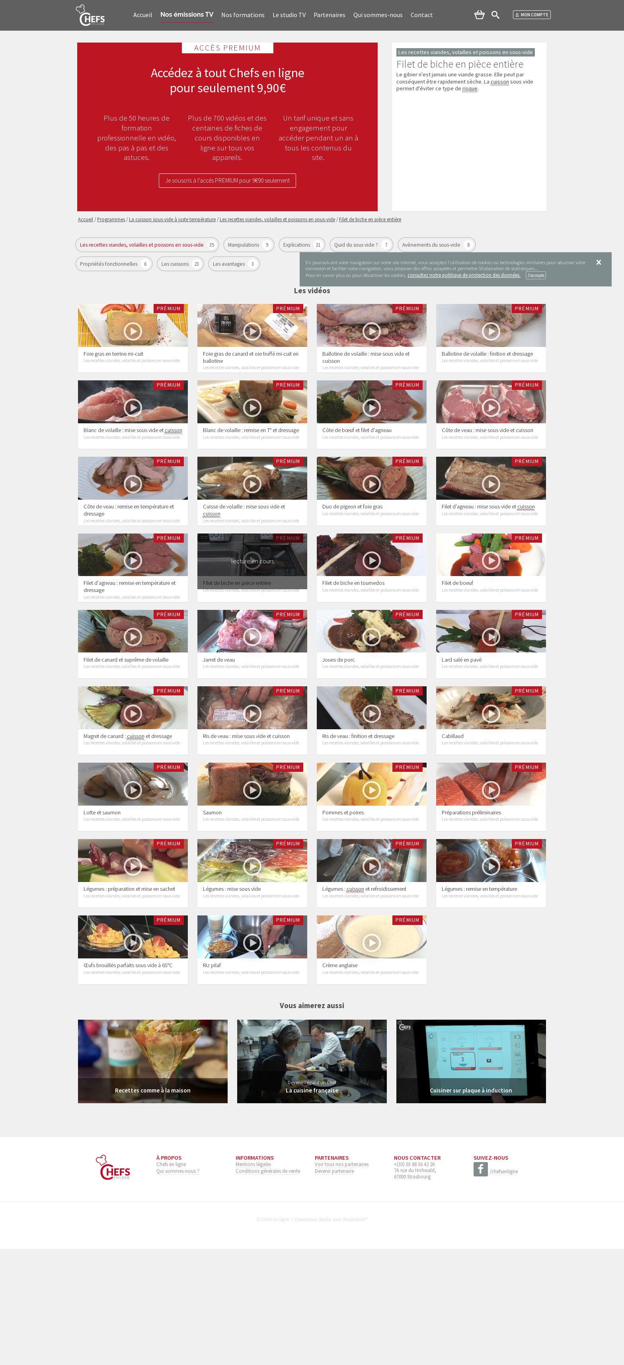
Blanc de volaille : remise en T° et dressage (251, 456)
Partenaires (329, 15)
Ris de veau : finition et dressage (358, 813)
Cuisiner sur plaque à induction (471, 1206)
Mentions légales (253, 1280)
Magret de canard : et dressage (128, 813)
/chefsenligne (496, 1287)
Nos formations (243, 15)
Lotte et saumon (102, 902)
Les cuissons (176, 264)
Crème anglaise (339, 1081)
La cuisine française (312, 1206)
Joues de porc (338, 723)
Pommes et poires (343, 902)
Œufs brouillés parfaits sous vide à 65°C (128, 1081)
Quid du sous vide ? (356, 244)
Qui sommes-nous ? (177, 1286)
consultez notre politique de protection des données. (464, 275)
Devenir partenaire (334, 1286)
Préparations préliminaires (471, 902)
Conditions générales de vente (268, 1286)
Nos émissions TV (186, 14)
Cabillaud (453, 813)
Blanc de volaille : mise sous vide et (133, 456)
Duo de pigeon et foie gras (352, 545)
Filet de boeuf (457, 634)
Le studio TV (289, 15)
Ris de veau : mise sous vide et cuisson (246, 813)
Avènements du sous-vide (432, 244)
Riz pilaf (212, 1081)
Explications (297, 244)
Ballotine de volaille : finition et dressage (487, 366)
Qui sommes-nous (378, 15)
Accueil (142, 15)
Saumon (212, 902)
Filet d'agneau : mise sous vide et (488, 545)
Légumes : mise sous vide (232, 991)
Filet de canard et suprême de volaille (126, 723)
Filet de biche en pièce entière (237, 634)
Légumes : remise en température (479, 991)
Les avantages (229, 264)
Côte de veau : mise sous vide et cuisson (487, 456)
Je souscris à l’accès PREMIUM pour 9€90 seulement (227, 181)
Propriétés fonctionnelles (109, 264)
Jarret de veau (219, 723)
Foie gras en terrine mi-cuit (113, 366)
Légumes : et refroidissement (364, 992)
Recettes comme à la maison (152, 1206)
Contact (422, 15)
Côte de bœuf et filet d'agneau (357, 456)
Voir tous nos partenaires (342, 1280)
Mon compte (531, 15)
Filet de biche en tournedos (353, 634)
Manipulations (244, 244)
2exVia (325, 1335)
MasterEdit (354, 1335)
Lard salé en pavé (462, 723)
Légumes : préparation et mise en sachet (129, 991)
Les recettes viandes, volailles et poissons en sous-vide (142, 244)
